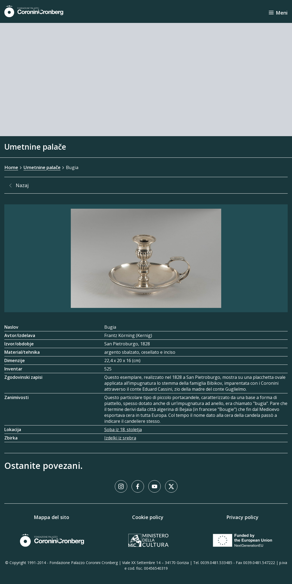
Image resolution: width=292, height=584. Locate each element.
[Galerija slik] (146, 258)
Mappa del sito (51, 517)
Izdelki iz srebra (120, 438)
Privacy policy (242, 517)
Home (11, 167)
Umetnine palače (42, 167)
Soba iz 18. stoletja (123, 429)
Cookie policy (147, 517)
